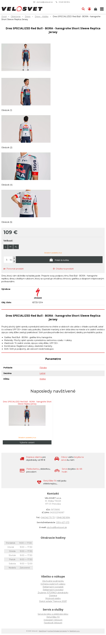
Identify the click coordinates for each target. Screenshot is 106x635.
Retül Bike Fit (53, 617)
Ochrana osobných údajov (53, 584)
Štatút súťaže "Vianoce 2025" (53, 601)
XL (16, 246)
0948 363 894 (64, 2)
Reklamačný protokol (53, 589)
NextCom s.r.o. (75, 631)
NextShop (42, 631)
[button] (83, 9)
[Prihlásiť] (89, 9)
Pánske (43, 367)
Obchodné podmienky (53, 581)
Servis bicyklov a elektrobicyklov (53, 614)
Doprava (53, 595)
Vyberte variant (27, 442)
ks (11, 260)
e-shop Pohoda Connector (57, 631)
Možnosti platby (53, 598)
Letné (42, 373)
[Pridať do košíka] (59, 259)
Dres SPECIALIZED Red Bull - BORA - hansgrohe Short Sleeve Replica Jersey (27, 403)
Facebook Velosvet (53, 623)
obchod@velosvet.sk (45, 2)
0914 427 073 (62, 522)
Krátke (43, 379)
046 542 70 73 (48, 517)
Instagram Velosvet (53, 620)
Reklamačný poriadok (53, 587)
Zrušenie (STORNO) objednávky (53, 592)
